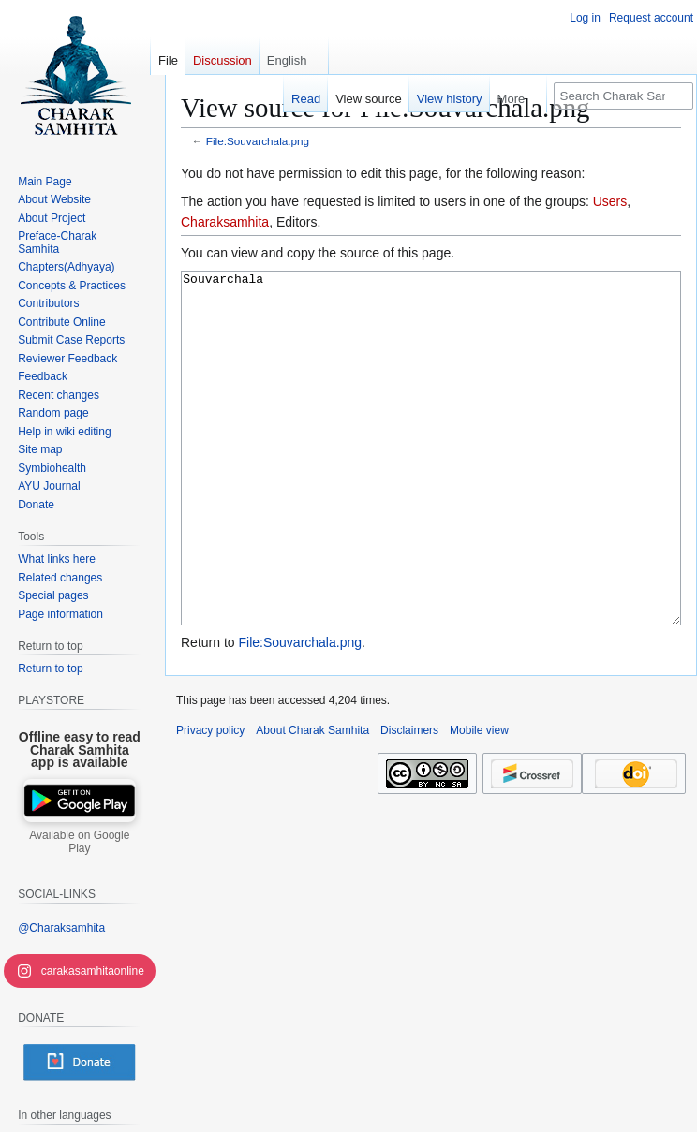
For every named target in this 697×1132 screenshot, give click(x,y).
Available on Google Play (79, 842)
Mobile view (479, 800)
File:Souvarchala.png (257, 141)
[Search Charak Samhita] (623, 96)
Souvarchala (431, 484)
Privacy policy (210, 800)
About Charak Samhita (312, 800)
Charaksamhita (225, 221)
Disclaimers (409, 800)
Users (610, 201)
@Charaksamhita (61, 927)
